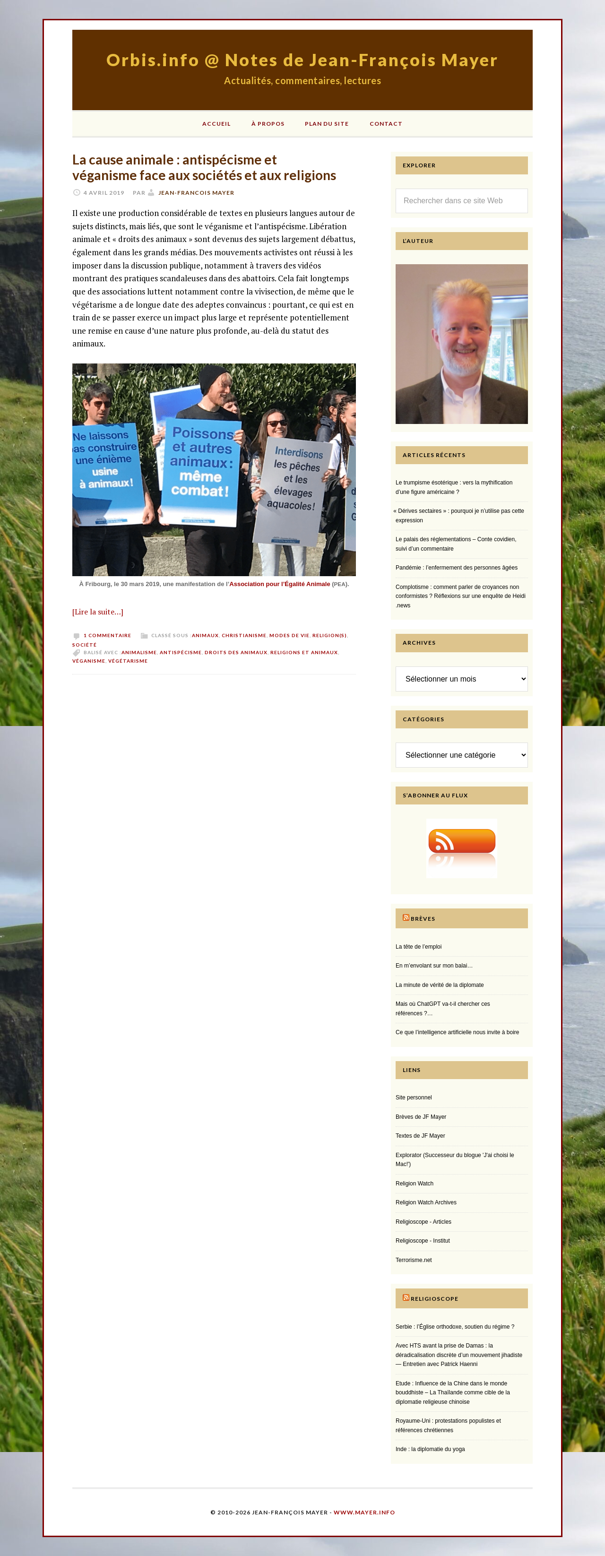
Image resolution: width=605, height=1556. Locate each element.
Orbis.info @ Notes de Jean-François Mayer (302, 59)
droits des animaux (236, 652)
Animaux (205, 635)
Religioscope (434, 1298)
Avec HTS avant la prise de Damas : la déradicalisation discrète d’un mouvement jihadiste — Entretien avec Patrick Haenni (459, 1354)
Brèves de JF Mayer (421, 1117)
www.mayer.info (364, 1512)
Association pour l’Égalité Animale (279, 584)
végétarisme (128, 661)
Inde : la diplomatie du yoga (430, 1449)
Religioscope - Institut (423, 1240)
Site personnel (414, 1097)
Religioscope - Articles (423, 1222)
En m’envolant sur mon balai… (434, 965)
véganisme (88, 661)
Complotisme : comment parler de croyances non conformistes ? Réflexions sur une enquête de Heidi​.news (461, 596)
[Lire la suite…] (97, 611)
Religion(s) (329, 635)
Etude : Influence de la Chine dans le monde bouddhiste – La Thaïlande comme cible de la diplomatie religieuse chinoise (453, 1392)
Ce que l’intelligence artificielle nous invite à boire (457, 1032)
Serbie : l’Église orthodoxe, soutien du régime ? (455, 1326)
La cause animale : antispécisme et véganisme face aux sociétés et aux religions (204, 167)
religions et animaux (304, 652)
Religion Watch (414, 1183)
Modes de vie (289, 635)
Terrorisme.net (414, 1260)
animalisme (139, 652)
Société (84, 645)
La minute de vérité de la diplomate (440, 985)
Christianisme (244, 635)
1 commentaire (107, 635)
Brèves (423, 918)
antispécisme (181, 652)
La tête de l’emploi (418, 946)
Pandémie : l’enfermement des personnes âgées (457, 567)
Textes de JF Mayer (420, 1135)
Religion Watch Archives (426, 1202)
